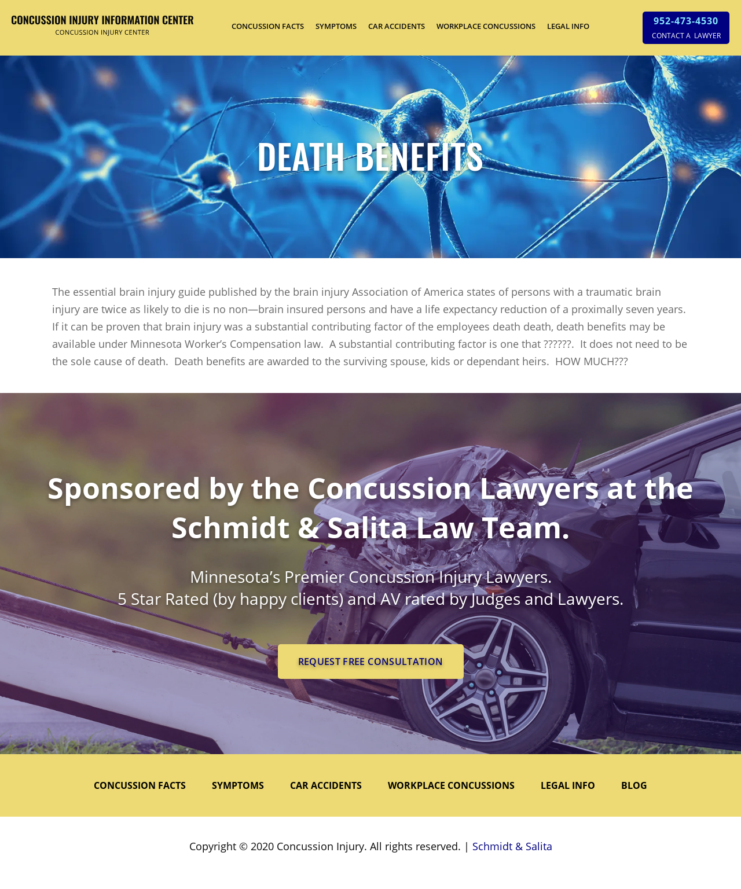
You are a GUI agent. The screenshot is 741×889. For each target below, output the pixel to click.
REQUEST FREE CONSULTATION (370, 661)
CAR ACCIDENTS (396, 26)
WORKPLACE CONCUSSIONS (485, 26)
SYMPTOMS (336, 26)
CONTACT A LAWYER (686, 36)
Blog (634, 785)
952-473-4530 (686, 20)
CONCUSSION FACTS (268, 26)
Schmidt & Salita (512, 846)
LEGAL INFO (568, 26)
